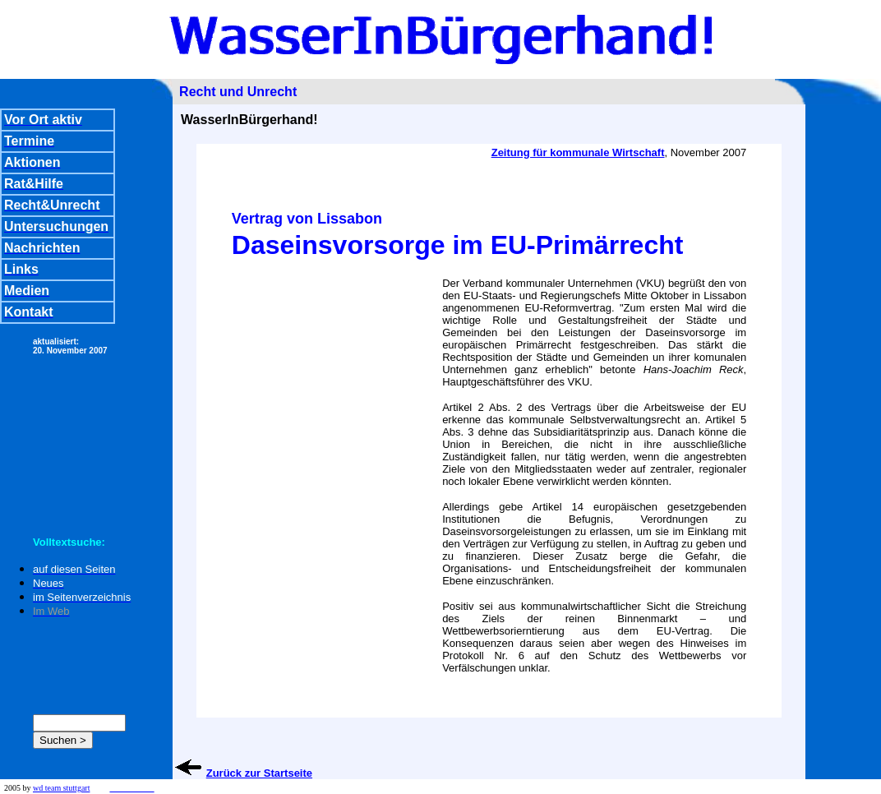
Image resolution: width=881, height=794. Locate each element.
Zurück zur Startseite (259, 773)
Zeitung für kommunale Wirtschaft (578, 152)
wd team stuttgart (61, 787)
